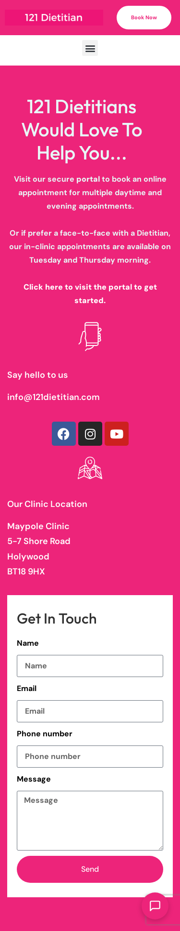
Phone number (44, 734)
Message (34, 779)
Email (26, 688)
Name (28, 643)
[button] (90, 48)
